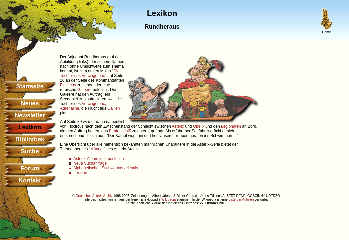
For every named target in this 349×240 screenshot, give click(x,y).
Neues (30, 103)
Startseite (29, 86)
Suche (30, 151)
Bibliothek (29, 139)
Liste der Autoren (241, 199)
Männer (97, 149)
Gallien (113, 108)
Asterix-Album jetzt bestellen (98, 158)
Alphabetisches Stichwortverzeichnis (105, 168)
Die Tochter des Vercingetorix (89, 73)
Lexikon (80, 172)
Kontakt (30, 180)
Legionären (231, 126)
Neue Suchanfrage (90, 163)
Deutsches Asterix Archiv (94, 196)
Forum (30, 168)
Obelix (198, 126)
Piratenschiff (120, 131)
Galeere (84, 89)
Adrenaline (69, 108)
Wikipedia (168, 199)
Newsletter (30, 115)
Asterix (178, 126)
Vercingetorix (93, 103)
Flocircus (68, 85)
